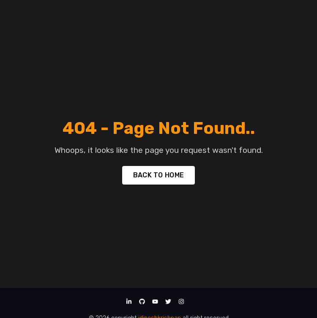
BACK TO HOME (158, 175)
